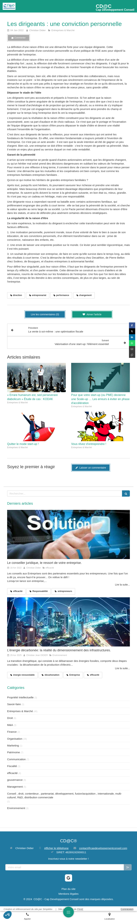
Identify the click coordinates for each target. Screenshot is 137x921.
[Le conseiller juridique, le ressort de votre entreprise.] (68, 534)
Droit (10, 717)
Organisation (14, 738)
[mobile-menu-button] (68, 912)
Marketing (13, 745)
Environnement (16, 808)
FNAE (80, 909)
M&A (10, 724)
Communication (16, 759)
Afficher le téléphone (56, 848)
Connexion (127, 908)
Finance (12, 731)
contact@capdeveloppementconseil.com (103, 848)
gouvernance (15, 779)
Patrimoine (13, 752)
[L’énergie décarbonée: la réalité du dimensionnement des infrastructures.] (68, 621)
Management (15, 786)
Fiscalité (12, 766)
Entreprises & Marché (20, 711)
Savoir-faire (14, 704)
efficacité (12, 773)
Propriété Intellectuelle (20, 697)
